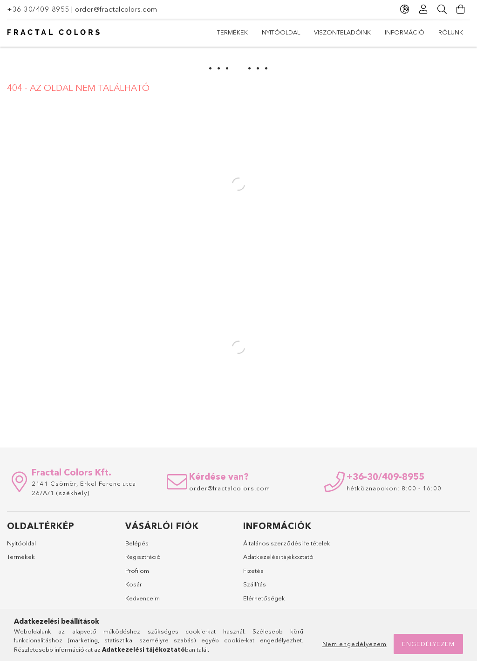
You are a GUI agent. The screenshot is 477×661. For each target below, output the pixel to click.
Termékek (232, 32)
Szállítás (254, 584)
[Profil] (423, 9)
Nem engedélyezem (354, 643)
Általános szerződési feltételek (286, 543)
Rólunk (450, 32)
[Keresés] (442, 9)
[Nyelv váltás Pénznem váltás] (404, 9)
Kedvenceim (142, 598)
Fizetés (253, 570)
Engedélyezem (428, 643)
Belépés (137, 543)
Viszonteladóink (342, 32)
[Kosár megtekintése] (460, 9)
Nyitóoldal (281, 32)
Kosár (133, 584)
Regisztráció (143, 556)
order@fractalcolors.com (116, 9)
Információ (404, 32)
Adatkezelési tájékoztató (278, 556)
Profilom (137, 570)
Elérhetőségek (264, 598)
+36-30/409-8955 (38, 9)
